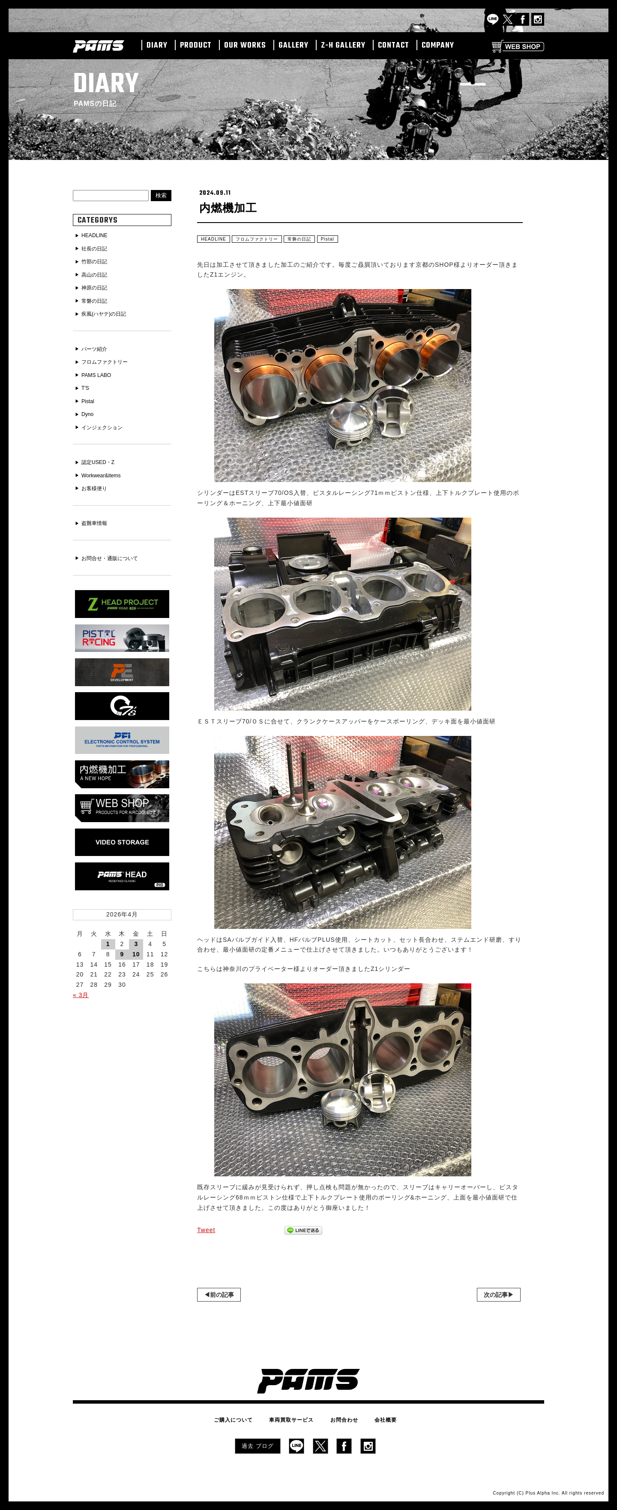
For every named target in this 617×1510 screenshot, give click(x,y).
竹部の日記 (97, 260)
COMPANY (438, 46)
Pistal (344, 240)
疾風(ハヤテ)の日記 (108, 310)
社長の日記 (97, 248)
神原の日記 (97, 285)
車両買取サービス (295, 1420)
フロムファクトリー (265, 240)
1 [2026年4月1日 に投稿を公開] (108, 929)
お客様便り (97, 479)
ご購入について (245, 1420)
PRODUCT (196, 46)
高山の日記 (97, 273)
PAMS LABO (99, 370)
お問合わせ (340, 1420)
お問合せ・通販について (115, 548)
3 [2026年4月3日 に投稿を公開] (136, 929)
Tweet (206, 1232)
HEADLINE (215, 240)
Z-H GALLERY (343, 46)
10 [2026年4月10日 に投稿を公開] (136, 939)
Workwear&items (104, 467)
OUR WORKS (245, 46)
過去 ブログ (258, 1444)
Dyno (89, 407)
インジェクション (106, 420)
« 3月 (81, 980)
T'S (86, 382)
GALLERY (293, 46)
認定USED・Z (101, 454)
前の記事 (222, 1296)
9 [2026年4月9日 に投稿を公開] (122, 939)
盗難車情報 (97, 514)
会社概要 (373, 1420)
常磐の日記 (313, 240)
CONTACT (393, 46)
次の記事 (496, 1296)
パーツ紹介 (97, 345)
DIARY (157, 46)
